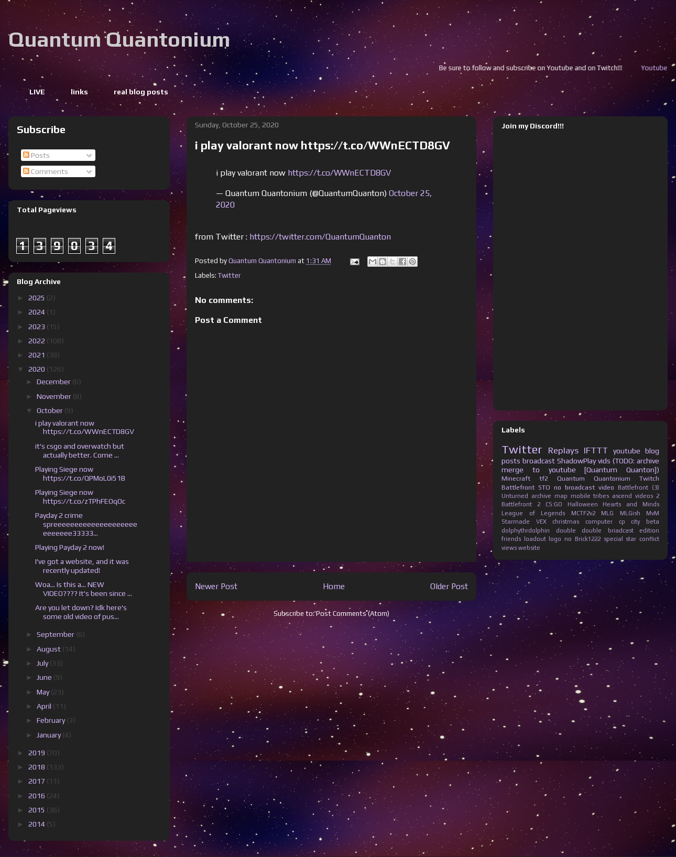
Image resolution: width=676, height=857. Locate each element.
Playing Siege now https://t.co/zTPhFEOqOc (80, 496)
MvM (652, 513)
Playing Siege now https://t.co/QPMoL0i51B (80, 473)
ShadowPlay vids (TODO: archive (608, 461)
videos (644, 496)
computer (599, 521)
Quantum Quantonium (119, 39)
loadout (535, 539)
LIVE (37, 92)
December (54, 381)
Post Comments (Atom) (352, 613)
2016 (37, 795)
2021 (37, 355)
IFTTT (596, 450)
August (49, 649)
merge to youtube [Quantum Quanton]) (580, 469)
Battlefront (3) (638, 487)
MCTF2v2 (583, 513)
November (55, 396)
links (79, 92)
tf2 (543, 478)
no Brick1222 (582, 539)
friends (511, 539)
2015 (37, 810)
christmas (565, 521)
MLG (607, 513)
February (52, 720)
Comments (45, 171)
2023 (37, 326)
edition (649, 530)
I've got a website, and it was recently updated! (82, 565)
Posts (36, 155)
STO (544, 487)
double (566, 530)
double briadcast (608, 530)
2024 (37, 312)
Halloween (583, 504)
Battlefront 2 (520, 504)
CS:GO (554, 504)
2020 (37, 369)
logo (555, 539)
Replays (563, 450)
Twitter (229, 275)
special (613, 539)
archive (541, 496)
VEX (541, 521)
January (49, 735)
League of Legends (533, 513)
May (44, 692)
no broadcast (574, 487)
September (56, 634)
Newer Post (216, 586)
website (529, 548)
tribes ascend (612, 496)
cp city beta (639, 521)
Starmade (515, 521)
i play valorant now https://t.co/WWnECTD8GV (84, 427)
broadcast (538, 461)
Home (334, 586)
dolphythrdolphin (525, 530)
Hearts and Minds (631, 504)
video (606, 487)
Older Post (449, 586)
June (45, 677)
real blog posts (141, 92)
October (50, 410)
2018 (37, 767)
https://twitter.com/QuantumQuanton (320, 237)
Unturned (514, 496)
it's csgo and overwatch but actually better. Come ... (79, 450)
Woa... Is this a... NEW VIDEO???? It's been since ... (83, 589)
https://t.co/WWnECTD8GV (339, 173)
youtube (626, 451)
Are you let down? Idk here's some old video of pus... (81, 612)
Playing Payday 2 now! (69, 547)
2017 (37, 781)
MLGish (630, 513)
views (509, 548)
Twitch (649, 478)
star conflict (642, 539)
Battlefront (518, 487)
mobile (581, 496)
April (45, 706)
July (43, 663)
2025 (37, 298)
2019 (37, 752)
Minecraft (515, 478)
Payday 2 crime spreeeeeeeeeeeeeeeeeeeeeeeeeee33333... (86, 524)
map (561, 496)
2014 (37, 824)
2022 (37, 341)
